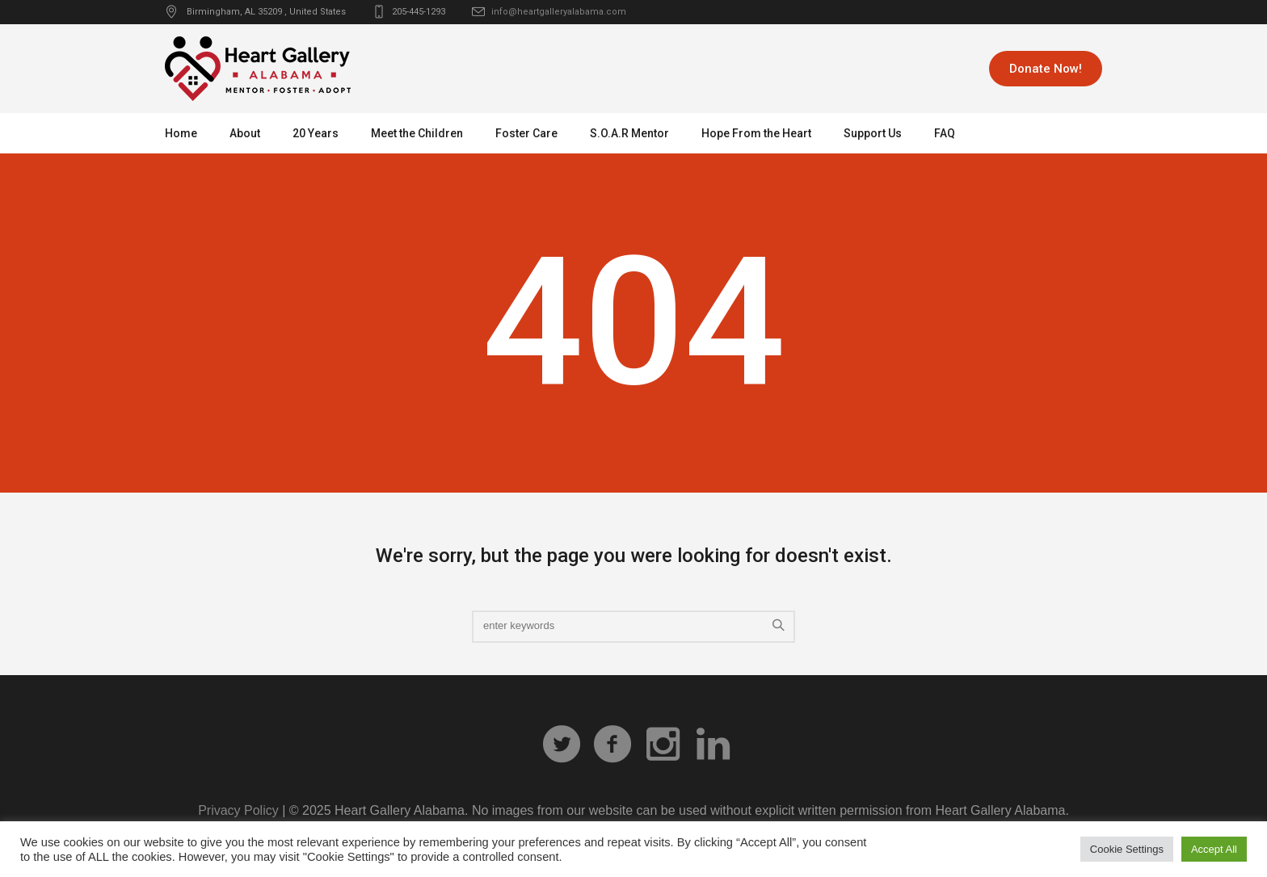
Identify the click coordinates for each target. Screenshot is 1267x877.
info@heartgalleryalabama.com (558, 11)
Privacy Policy (238, 810)
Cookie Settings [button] (1127, 849)
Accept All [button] (1214, 849)
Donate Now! (1045, 68)
